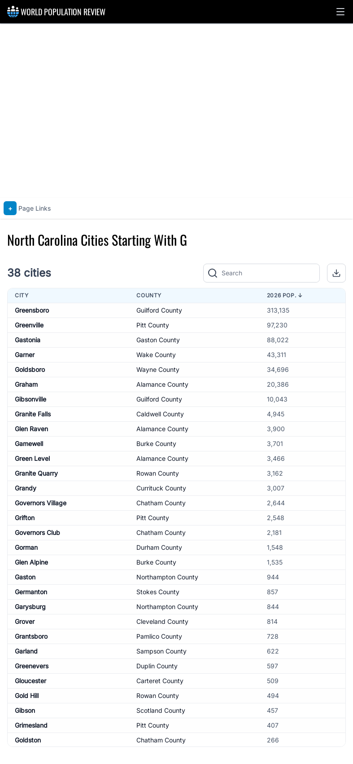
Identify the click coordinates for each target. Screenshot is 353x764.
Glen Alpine (31, 562)
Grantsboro (31, 636)
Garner (25, 354)
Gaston (25, 577)
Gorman (26, 547)
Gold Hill (27, 695)
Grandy (25, 488)
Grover (25, 621)
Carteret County (159, 681)
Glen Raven (31, 429)
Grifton (25, 517)
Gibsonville (30, 399)
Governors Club (37, 532)
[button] (340, 11)
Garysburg (30, 606)
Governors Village (40, 503)
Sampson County (161, 651)
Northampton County (167, 577)
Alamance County (162, 384)
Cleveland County (162, 621)
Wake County (156, 354)
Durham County (159, 547)
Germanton (31, 592)
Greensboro (32, 310)
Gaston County (158, 340)
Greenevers (31, 666)
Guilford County (159, 310)
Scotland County (160, 710)
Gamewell (29, 443)
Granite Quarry (36, 473)
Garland (26, 651)
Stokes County (157, 592)
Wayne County (157, 369)
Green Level (32, 458)
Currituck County (161, 488)
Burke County (156, 443)
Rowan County (157, 473)
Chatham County (161, 503)
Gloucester (30, 681)
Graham (26, 384)
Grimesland (31, 725)
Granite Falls (33, 414)
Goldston (28, 740)
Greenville (29, 325)
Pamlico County (159, 636)
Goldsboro (30, 369)
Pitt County (152, 325)
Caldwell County (160, 414)
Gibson (25, 710)
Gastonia (27, 340)
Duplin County (157, 666)
